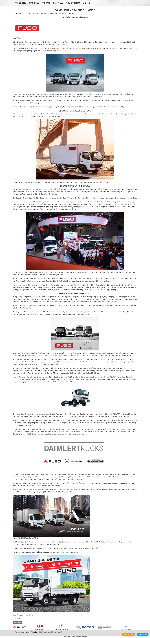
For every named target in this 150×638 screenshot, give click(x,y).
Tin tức (46, 3)
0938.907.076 (128, 634)
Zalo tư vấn (143, 634)
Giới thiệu (34, 3)
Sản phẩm (58, 3)
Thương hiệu (73, 3)
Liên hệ (86, 3)
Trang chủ (20, 3)
